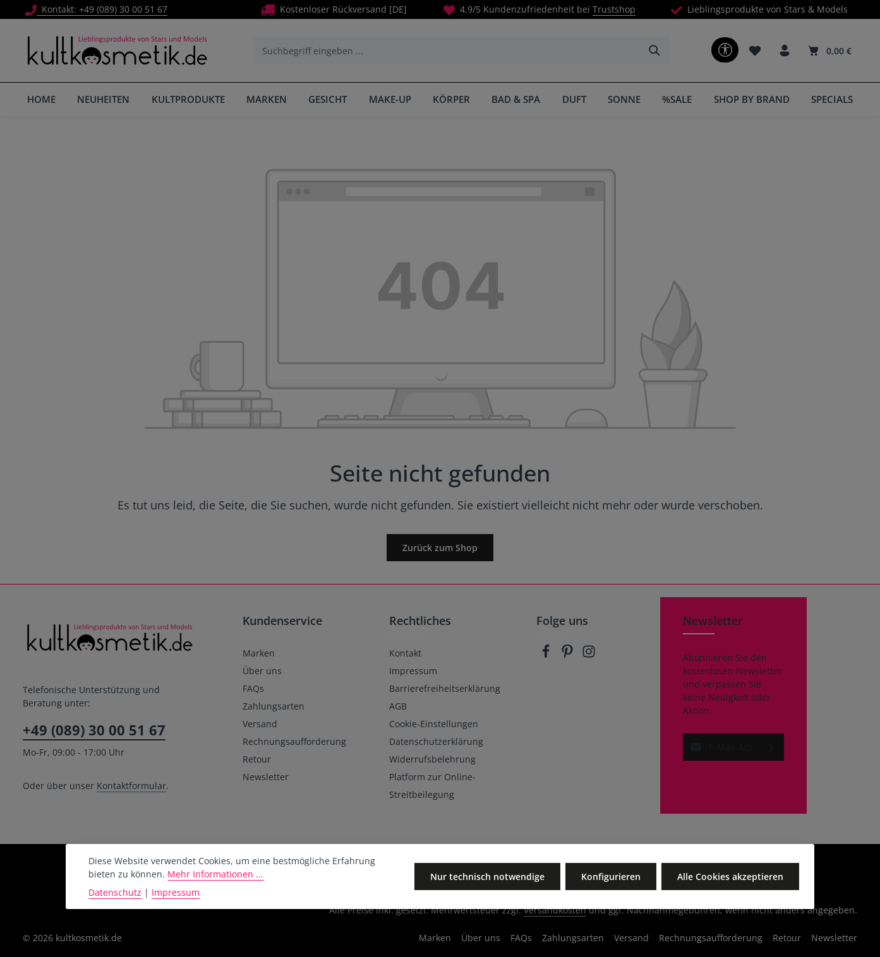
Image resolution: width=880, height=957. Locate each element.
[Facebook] (547, 655)
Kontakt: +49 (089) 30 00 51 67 (96, 9)
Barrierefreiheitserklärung (444, 688)
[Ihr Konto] (784, 50)
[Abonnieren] (771, 747)
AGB (398, 706)
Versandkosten (555, 910)
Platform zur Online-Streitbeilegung (432, 785)
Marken (259, 653)
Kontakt (405, 653)
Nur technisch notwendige (487, 877)
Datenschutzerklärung (436, 741)
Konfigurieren (611, 877)
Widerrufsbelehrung (432, 759)
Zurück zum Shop (440, 548)
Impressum (413, 671)
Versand (260, 724)
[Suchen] (655, 50)
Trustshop (614, 9)
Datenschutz (115, 892)
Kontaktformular (131, 786)
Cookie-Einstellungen (433, 724)
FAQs (253, 688)
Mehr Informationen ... (215, 874)
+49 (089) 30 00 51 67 (94, 729)
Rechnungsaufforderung (294, 741)
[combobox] (447, 50)
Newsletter (266, 777)
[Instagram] (589, 655)
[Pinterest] (568, 655)
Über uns (262, 671)
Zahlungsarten (273, 706)
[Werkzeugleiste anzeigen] (724, 49)
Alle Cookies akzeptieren (730, 877)
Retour (257, 759)
